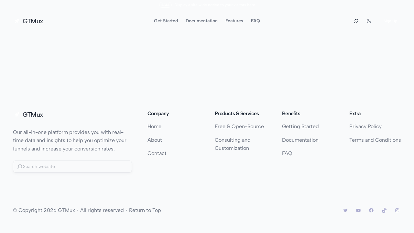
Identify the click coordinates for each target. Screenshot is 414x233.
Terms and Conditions (375, 140)
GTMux (33, 21)
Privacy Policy (365, 126)
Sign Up (390, 21)
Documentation (300, 140)
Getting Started (300, 126)
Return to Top (145, 210)
